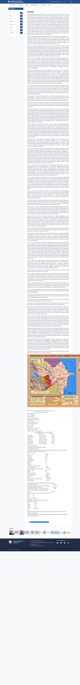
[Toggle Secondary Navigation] (71, 5)
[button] (39, 535)
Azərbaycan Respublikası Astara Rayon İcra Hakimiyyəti (17, 2)
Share (28, 521)
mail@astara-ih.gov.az (35, 544)
